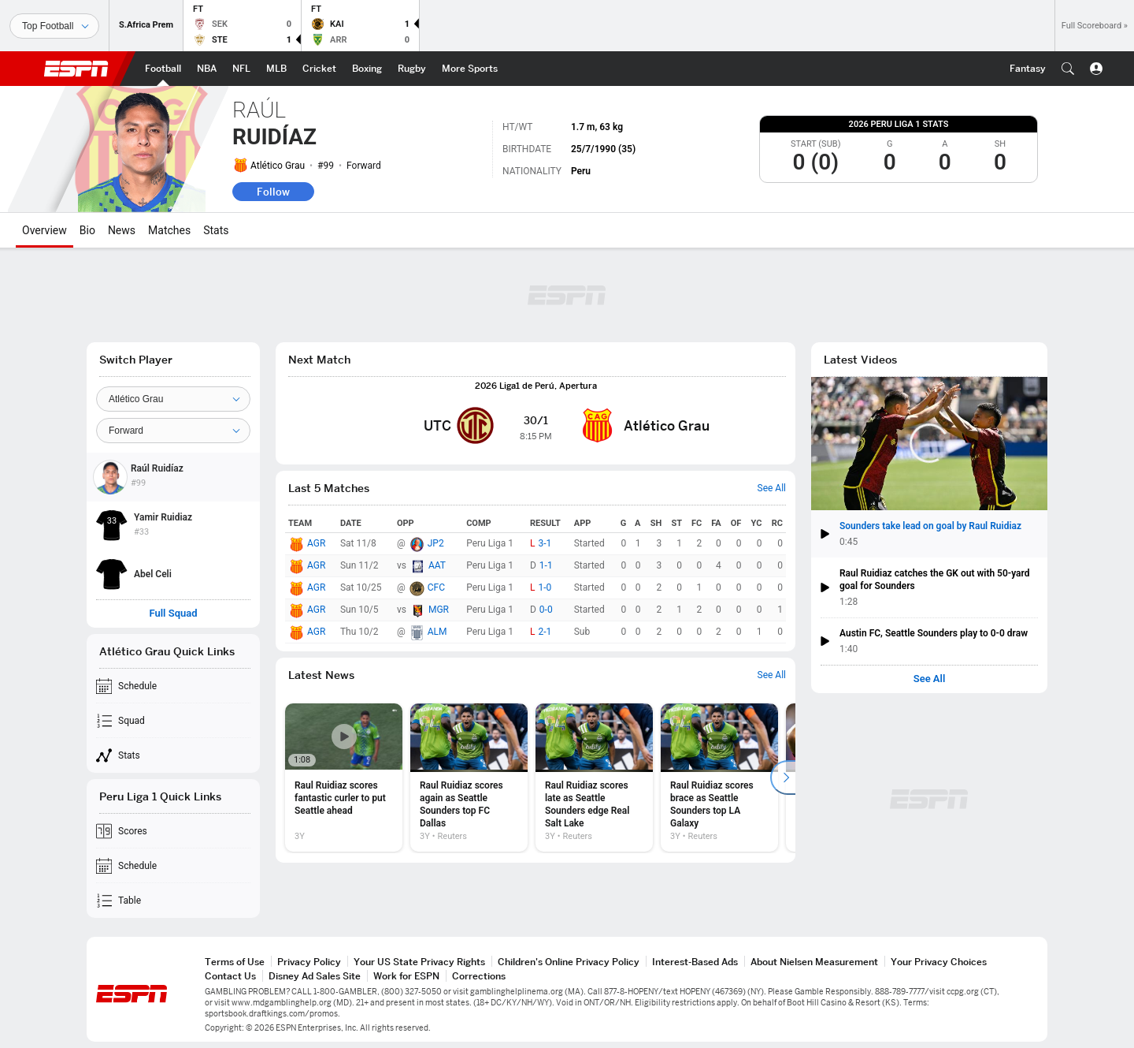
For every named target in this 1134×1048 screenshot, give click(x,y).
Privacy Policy (309, 962)
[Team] (173, 399)
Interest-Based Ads (695, 962)
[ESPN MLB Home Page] (276, 68)
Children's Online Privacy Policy (568, 962)
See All (930, 678)
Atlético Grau (277, 165)
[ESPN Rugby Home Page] (412, 68)
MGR (438, 609)
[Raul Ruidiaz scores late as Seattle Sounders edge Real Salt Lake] (594, 777)
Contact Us (230, 976)
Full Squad (173, 613)
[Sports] (54, 26)
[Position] (173, 430)
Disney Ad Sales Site (315, 976)
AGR (316, 543)
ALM (437, 631)
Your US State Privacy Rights (419, 962)
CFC (436, 587)
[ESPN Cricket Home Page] (319, 68)
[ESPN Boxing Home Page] (367, 68)
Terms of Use (235, 962)
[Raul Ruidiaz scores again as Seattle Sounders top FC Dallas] (469, 777)
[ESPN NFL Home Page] (241, 68)
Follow (273, 192)
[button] (1068, 68)
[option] (343, 777)
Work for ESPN (406, 976)
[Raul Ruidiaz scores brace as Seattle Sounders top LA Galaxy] (719, 777)
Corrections (479, 976)
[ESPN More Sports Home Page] (470, 68)
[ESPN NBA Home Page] (207, 68)
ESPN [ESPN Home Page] (76, 68)
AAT (437, 565)
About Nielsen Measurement (814, 962)
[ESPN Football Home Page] (163, 68)
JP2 (436, 543)
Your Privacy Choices (939, 962)
